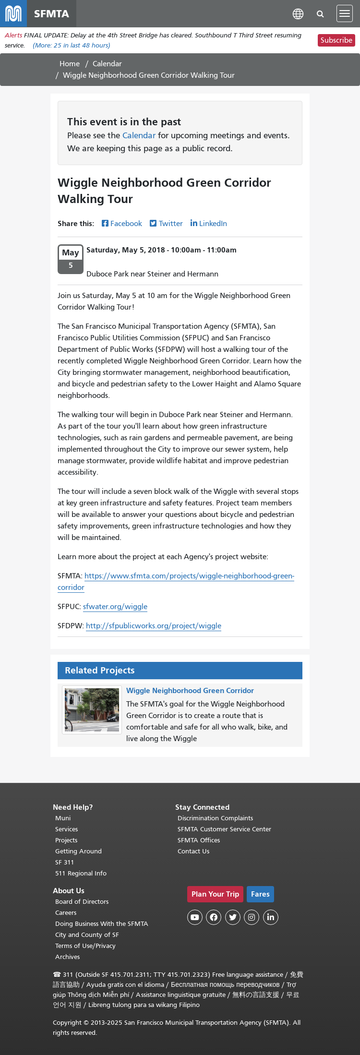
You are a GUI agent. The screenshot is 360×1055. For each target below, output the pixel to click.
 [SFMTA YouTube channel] (195, 917)
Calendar (107, 64)
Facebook (126, 223)
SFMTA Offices (199, 840)
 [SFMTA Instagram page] (251, 917)
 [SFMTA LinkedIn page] (270, 917)
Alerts (13, 35)
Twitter (171, 223)
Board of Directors (81, 902)
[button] (298, 13)
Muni (63, 818)
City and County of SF (87, 935)
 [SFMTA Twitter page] (233, 917)
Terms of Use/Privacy (85, 946)
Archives (67, 957)
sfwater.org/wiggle (115, 606)
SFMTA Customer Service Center (224, 829)
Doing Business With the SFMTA (101, 924)
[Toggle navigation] (344, 13)
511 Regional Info (81, 873)
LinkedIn (213, 223)
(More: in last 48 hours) (71, 45)
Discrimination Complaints (215, 818)
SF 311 (64, 862)
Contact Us (193, 851)
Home (70, 64)
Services (66, 829)
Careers (65, 913)
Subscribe (336, 40)
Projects (66, 840)
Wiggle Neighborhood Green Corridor (190, 690)
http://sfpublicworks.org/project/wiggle (153, 626)
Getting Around (78, 851)
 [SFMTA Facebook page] (213, 917)
